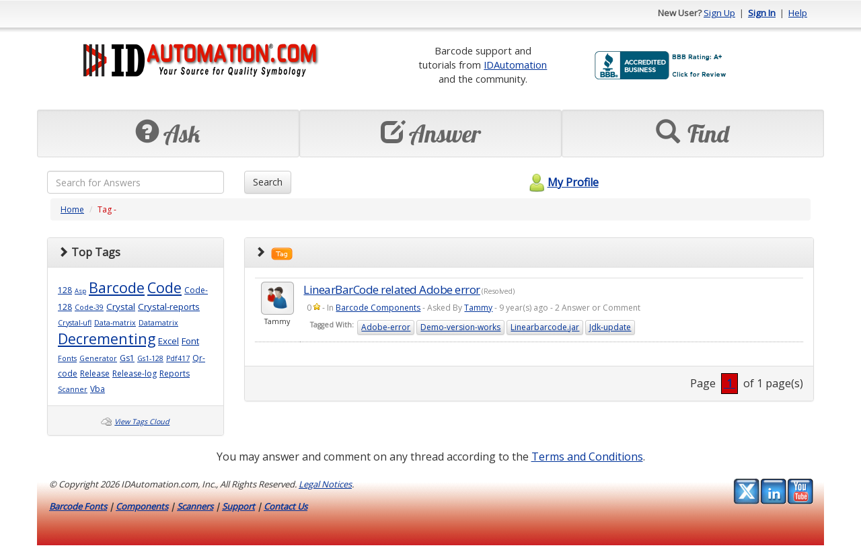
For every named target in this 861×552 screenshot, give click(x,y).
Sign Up (719, 13)
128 (65, 290)
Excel (168, 341)
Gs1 (127, 358)
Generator (98, 358)
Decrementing (106, 338)
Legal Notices (325, 484)
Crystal (120, 307)
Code (164, 287)
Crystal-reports (169, 307)
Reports (174, 373)
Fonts (67, 358)
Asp (80, 290)
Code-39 (89, 307)
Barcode (117, 287)
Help (797, 13)
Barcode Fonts (78, 506)
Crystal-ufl (74, 322)
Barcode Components (378, 307)
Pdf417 (178, 358)
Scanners (195, 506)
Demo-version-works (460, 327)
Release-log (134, 373)
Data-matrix (115, 322)
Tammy (478, 307)
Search (268, 181)
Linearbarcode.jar (545, 327)
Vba (97, 389)
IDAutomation (515, 64)
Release (95, 373)
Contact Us (285, 506)
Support (238, 506)
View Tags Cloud (142, 421)
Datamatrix (158, 322)
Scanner (72, 389)
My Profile (562, 182)
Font (190, 341)
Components (142, 506)
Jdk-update (610, 327)
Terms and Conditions (587, 456)
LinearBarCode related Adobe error (391, 289)
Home (72, 209)
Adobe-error (385, 327)
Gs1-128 (150, 358)
